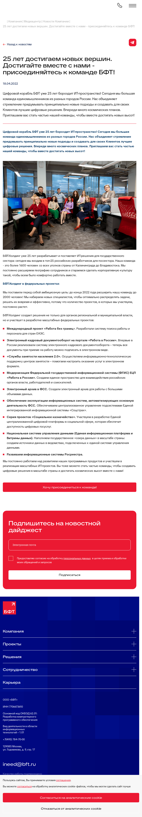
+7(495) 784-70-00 (14, 739)
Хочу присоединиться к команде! (70, 487)
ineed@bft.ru (19, 764)
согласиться (24, 786)
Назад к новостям (19, 44)
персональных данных (77, 558)
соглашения (63, 780)
